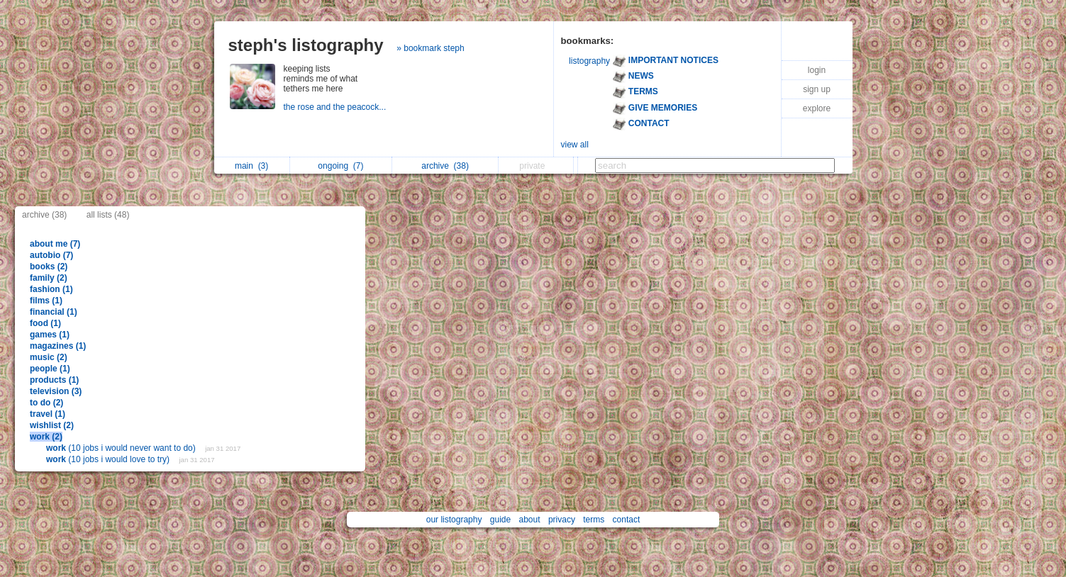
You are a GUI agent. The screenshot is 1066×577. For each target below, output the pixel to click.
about (529, 520)
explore (817, 108)
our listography (454, 520)
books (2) (48, 266)
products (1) (54, 380)
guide (500, 520)
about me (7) (55, 244)
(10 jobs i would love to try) (109, 459)
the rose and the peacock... (336, 107)
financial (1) (53, 312)
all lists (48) (108, 215)
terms (593, 520)
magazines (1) (58, 346)
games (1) (50, 335)
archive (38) (44, 215)
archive (445, 166)
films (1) (46, 301)
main (251, 166)
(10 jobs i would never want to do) (122, 448)
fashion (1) (51, 289)
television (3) (56, 391)
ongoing (340, 166)
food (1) (45, 323)
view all (575, 145)
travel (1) (47, 414)
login (817, 70)
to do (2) (46, 403)
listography (589, 61)
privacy (561, 520)
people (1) (50, 369)
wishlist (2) (52, 425)
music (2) (48, 357)
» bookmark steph (430, 48)
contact (626, 520)
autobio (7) (51, 255)
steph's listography (306, 45)
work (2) (46, 437)
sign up (817, 89)
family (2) (48, 278)
